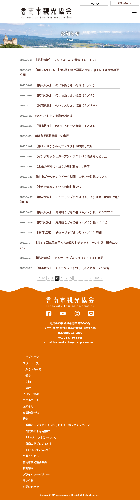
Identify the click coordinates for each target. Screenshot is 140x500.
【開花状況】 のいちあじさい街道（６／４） (58, 95)
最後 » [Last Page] (98, 278)
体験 (28, 388)
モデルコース (31, 400)
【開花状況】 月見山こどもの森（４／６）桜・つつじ (63, 222)
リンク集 (28, 480)
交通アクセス (31, 456)
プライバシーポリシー (36, 474)
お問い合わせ (125, 3)
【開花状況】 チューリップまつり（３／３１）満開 (61, 258)
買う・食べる (33, 369)
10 (80, 278)
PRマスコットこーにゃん (40, 437)
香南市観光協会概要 (35, 462)
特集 (25, 419)
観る (28, 375)
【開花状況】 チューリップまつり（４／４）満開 (61, 232)
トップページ (31, 357)
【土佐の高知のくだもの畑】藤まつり (52, 187)
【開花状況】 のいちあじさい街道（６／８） (58, 85)
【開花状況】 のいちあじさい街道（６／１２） (59, 60)
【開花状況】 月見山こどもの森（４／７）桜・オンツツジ (66, 212)
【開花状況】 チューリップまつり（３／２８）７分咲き (65, 268)
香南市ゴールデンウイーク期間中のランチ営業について (63, 176)
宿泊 (28, 382)
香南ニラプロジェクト (38, 443)
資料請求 (28, 468)
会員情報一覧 (31, 412)
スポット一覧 (31, 363)
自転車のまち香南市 (37, 431)
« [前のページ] (48, 278)
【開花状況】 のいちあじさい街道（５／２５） (59, 126)
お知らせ (28, 406)
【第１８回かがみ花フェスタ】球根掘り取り (56, 146)
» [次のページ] (90, 278)
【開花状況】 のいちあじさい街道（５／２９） (59, 105)
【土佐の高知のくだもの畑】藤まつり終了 (55, 166)
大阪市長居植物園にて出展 (44, 136)
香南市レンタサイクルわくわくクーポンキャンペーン (57, 425)
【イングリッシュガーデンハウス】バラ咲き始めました (63, 156)
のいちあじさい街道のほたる (46, 115)
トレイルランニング (37, 449)
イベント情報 (31, 394)
